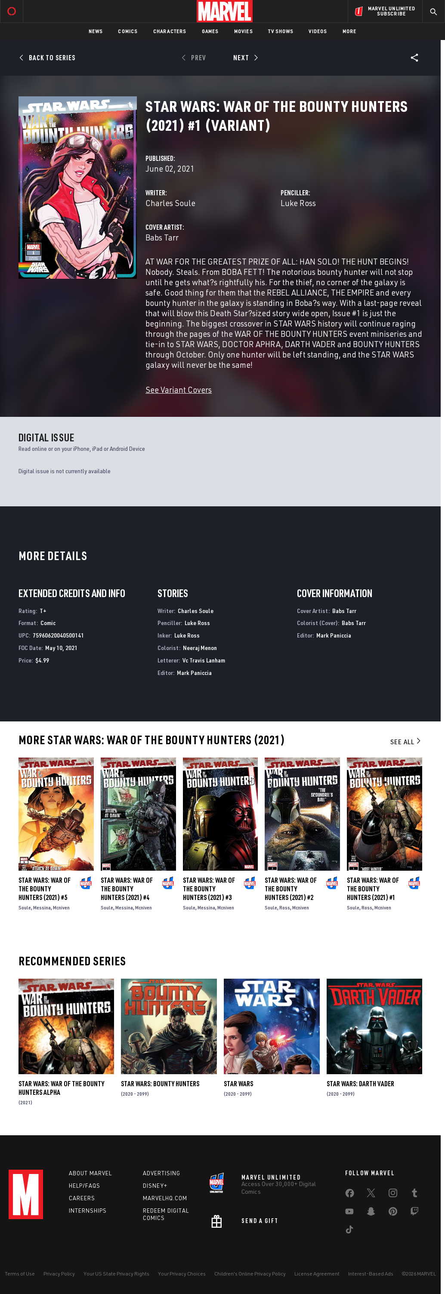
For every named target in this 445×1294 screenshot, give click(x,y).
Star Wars (238, 1083)
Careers (82, 1198)
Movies (243, 31)
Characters (169, 31)
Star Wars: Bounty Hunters (160, 1083)
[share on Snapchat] (371, 1213)
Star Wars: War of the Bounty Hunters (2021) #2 (291, 889)
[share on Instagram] (393, 1194)
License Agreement (317, 1273)
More (350, 31)
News (96, 31)
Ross (284, 907)
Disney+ (155, 1185)
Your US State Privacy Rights (116, 1273)
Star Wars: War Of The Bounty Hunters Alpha (61, 1088)
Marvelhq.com (165, 1198)
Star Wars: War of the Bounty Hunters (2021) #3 (209, 889)
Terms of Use (20, 1273)
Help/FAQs (84, 1185)
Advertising (161, 1173)
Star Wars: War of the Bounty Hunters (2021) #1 (373, 889)
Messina (42, 907)
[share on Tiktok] (349, 1231)
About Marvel (90, 1173)
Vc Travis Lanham (203, 660)
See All (406, 741)
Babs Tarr (162, 237)
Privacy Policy (59, 1273)
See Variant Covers (178, 389)
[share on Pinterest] (393, 1213)
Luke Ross (298, 203)
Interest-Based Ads (370, 1273)
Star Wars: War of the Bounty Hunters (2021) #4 (127, 889)
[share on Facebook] (349, 1195)
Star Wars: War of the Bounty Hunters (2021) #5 (45, 889)
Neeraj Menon (200, 647)
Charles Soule (170, 203)
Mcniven (61, 907)
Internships (88, 1210)
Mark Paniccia (194, 672)
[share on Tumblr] (414, 1194)
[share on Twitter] (371, 1194)
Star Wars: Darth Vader (360, 1083)
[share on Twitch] (414, 1213)
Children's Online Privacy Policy (250, 1273)
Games (210, 31)
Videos (318, 31)
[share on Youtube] (349, 1213)
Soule (25, 907)
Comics (127, 31)
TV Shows (281, 31)
